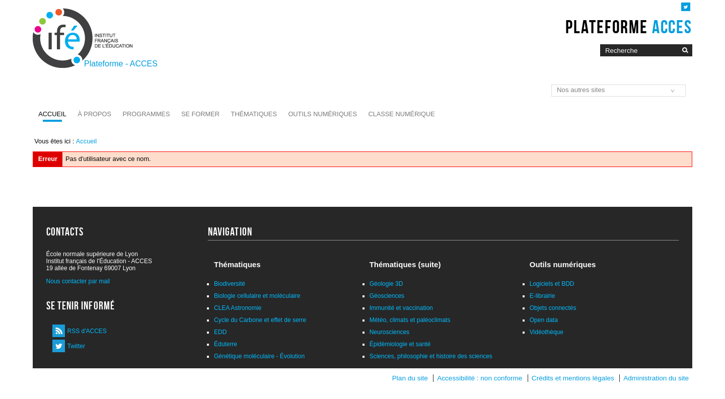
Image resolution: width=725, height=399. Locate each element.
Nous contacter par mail (78, 281)
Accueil (52, 114)
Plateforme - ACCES (121, 63)
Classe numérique (401, 114)
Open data (544, 320)
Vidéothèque (546, 332)
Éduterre (225, 344)
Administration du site (656, 378)
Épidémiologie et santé (400, 344)
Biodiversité (229, 283)
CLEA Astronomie (237, 307)
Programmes (146, 114)
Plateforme (628, 27)
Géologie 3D (386, 283)
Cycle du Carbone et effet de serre (260, 320)
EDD (220, 332)
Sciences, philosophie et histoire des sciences (431, 356)
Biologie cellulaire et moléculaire (257, 295)
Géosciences (387, 295)
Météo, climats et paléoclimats (410, 320)
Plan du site (410, 378)
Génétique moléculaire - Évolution (259, 356)
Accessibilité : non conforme (479, 378)
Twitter (76, 346)
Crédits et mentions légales (573, 378)
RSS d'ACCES (87, 331)
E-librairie (542, 295)
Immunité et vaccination (401, 307)
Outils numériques (322, 114)
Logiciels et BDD (552, 283)
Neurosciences (389, 332)
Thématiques (253, 114)
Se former (200, 114)
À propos (94, 114)
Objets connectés (553, 307)
